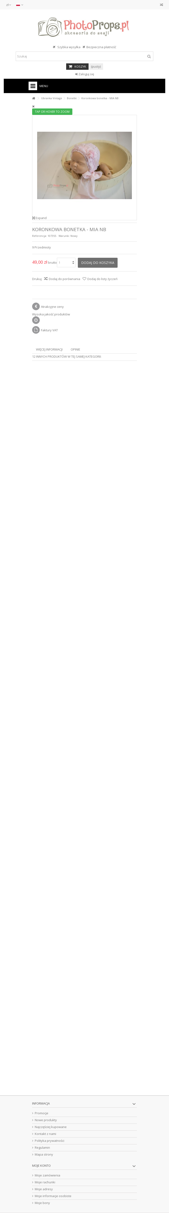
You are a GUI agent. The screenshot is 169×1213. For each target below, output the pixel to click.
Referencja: (39, 236)
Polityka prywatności (49, 1141)
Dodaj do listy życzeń (102, 279)
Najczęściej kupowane (51, 1127)
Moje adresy (44, 1189)
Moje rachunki (45, 1182)
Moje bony (42, 1203)
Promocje (41, 1113)
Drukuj (37, 279)
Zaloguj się (84, 74)
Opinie (75, 349)
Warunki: (64, 236)
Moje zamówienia (47, 1175)
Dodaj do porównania (64, 279)
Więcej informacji (49, 349)
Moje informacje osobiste (53, 1196)
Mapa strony (44, 1154)
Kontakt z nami (45, 1134)
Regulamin (42, 1148)
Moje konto (41, 1165)
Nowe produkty (46, 1120)
